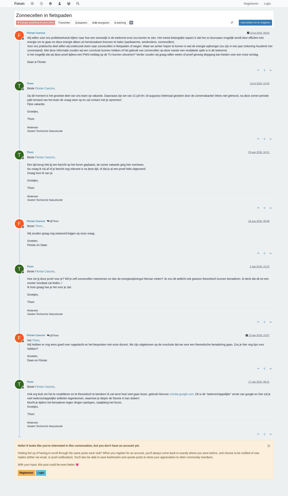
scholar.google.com (182, 394)
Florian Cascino (36, 33)
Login (41, 472)
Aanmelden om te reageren (255, 22)
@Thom (53, 221)
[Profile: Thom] (38, 226)
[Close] (268, 445)
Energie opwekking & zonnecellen (35, 22)
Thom (30, 83)
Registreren (26, 472)
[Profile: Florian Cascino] (45, 88)
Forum (19, 4)
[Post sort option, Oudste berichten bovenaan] (232, 22)
